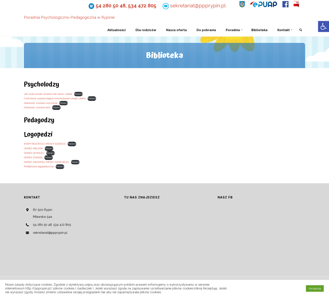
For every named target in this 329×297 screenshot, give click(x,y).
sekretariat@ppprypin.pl (197, 6)
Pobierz (78, 93)
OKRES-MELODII (33, 148)
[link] (300, 30)
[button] (323, 26)
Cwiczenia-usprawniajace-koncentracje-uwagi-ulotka (55, 98)
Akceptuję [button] (314, 288)
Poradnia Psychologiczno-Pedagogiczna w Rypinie (69, 17)
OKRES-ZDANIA (33, 157)
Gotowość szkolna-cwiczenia (40, 103)
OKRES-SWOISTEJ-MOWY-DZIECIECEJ (46, 162)
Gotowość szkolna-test (37, 107)
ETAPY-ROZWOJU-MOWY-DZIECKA (45, 143)
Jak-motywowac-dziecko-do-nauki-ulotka (48, 93)
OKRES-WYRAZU (34, 153)
